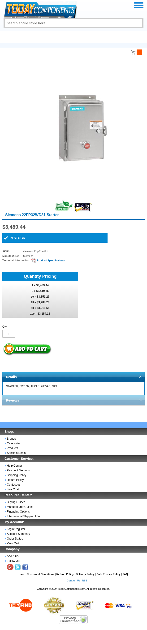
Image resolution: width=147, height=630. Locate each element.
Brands (11, 438)
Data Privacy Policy (108, 574)
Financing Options (18, 511)
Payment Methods (18, 470)
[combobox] (73, 23)
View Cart (13, 543)
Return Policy (15, 480)
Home (21, 574)
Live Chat (13, 489)
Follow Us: (13, 561)
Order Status (15, 538)
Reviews (12, 400)
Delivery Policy (85, 574)
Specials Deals (16, 453)
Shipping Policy (16, 475)
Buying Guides (16, 502)
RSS (84, 580)
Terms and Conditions (40, 574)
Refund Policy (65, 574)
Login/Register (16, 529)
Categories (14, 443)
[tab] (73, 377)
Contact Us (73, 580)
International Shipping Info (23, 516)
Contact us (13, 484)
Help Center (14, 465)
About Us (12, 556)
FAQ (125, 574)
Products (12, 448)
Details (11, 377)
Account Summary (18, 534)
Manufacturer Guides (20, 507)
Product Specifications (51, 260)
